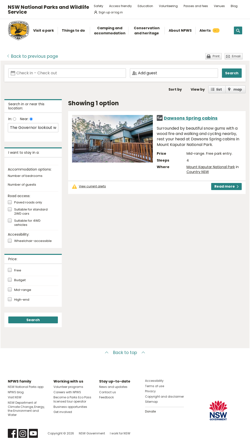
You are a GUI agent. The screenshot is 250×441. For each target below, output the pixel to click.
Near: (25, 118)
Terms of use (154, 386)
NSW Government (92, 433)
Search (232, 73)
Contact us (107, 392)
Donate (150, 411)
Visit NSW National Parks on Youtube (33, 433)
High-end (21, 299)
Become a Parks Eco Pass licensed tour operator (72, 399)
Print (216, 56)
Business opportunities (70, 407)
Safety (98, 6)
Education (145, 6)
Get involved (62, 412)
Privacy (150, 391)
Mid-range (22, 290)
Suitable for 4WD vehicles (27, 223)
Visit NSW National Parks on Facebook (12, 433)
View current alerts (92, 186)
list (219, 89)
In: (10, 118)
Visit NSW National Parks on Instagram (22, 433)
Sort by (175, 89)
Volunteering (168, 6)
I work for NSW (120, 433)
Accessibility (154, 381)
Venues (219, 6)
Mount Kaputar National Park (211, 166)
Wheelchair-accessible (33, 241)
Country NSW (198, 171)
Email (236, 56)
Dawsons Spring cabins (191, 118)
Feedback (106, 397)
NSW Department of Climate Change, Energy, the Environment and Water (26, 409)
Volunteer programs (68, 387)
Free (17, 270)
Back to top (125, 352)
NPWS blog (16, 392)
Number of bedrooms (25, 176)
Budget (20, 280)
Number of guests (22, 185)
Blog (234, 6)
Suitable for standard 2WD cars (31, 212)
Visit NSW (14, 397)
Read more (226, 186)
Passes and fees (196, 6)
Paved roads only (28, 203)
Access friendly (120, 6)
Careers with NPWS (67, 392)
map (237, 89)
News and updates (113, 387)
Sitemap (151, 402)
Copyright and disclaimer (164, 396)
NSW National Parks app (25, 387)
